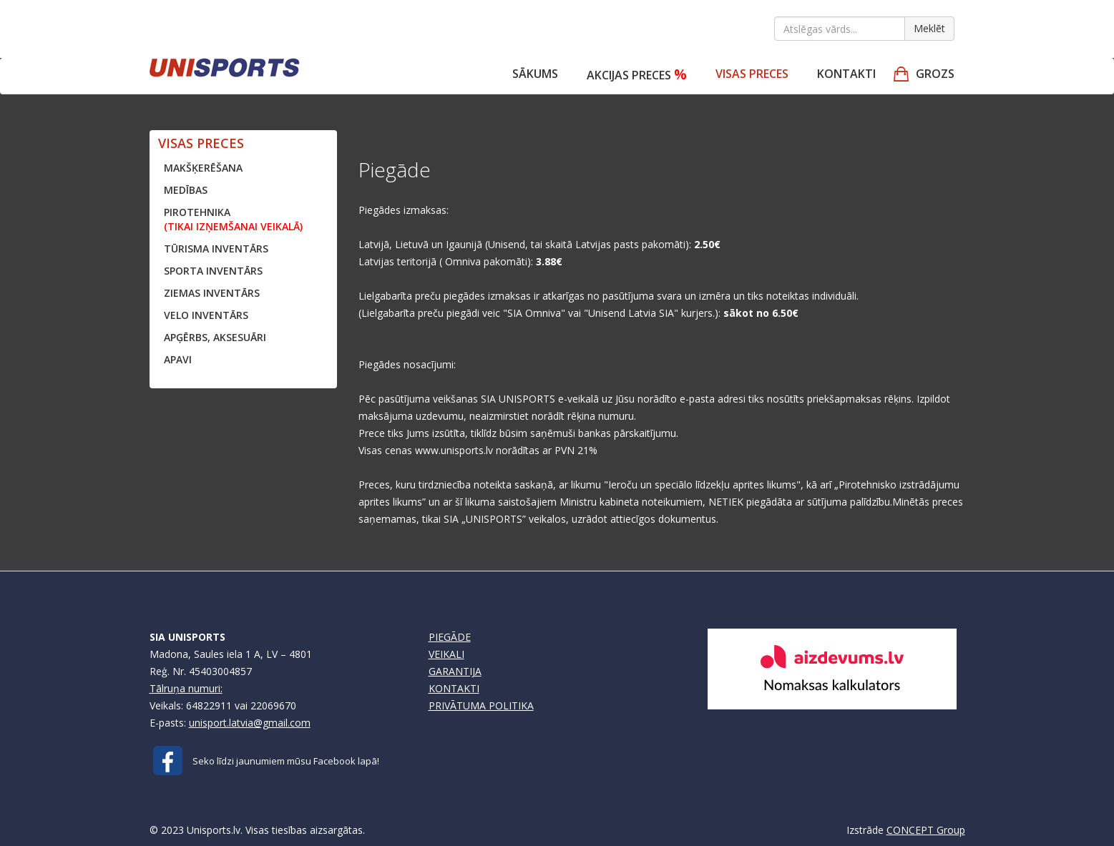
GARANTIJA (455, 671)
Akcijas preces (637, 74)
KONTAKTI (454, 688)
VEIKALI (446, 654)
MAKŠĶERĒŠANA (203, 167)
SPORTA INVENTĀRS (213, 270)
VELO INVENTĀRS (206, 315)
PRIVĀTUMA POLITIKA (481, 705)
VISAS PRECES (751, 74)
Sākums (535, 74)
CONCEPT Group (925, 830)
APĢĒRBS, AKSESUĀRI (215, 337)
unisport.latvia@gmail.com (250, 722)
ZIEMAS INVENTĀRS (212, 293)
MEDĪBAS (185, 190)
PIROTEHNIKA (233, 219)
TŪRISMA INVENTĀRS (216, 248)
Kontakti (846, 74)
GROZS (935, 74)
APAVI (178, 359)
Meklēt (929, 28)
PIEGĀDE (450, 637)
